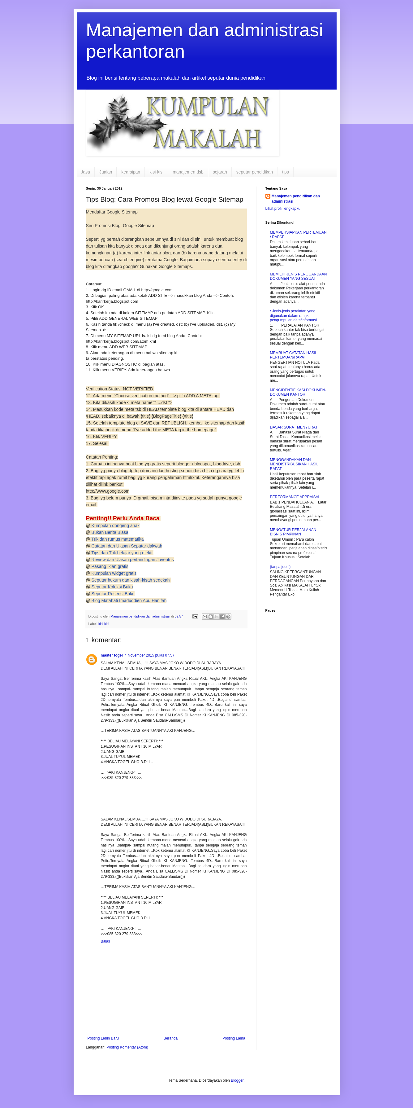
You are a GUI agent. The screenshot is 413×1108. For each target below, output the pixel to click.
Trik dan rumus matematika (117, 539)
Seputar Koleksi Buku (112, 586)
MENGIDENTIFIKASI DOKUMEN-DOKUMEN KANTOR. (298, 392)
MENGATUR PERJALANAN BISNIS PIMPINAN (293, 532)
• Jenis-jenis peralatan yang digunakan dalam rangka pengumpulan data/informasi (293, 315)
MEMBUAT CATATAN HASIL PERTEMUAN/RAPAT (293, 355)
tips (285, 171)
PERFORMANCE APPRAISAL (295, 497)
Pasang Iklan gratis (110, 566)
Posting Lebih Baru (103, 1038)
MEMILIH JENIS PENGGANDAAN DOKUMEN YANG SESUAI (298, 276)
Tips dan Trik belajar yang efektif (122, 552)
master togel (112, 655)
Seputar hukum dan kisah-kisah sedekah (131, 580)
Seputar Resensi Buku (113, 593)
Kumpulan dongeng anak (116, 525)
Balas (105, 941)
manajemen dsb (188, 171)
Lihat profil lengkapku (282, 208)
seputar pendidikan (254, 171)
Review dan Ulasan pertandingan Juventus (133, 559)
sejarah (220, 171)
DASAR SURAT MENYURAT (294, 427)
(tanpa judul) (280, 567)
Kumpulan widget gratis (114, 573)
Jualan (105, 171)
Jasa (85, 171)
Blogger (237, 1080)
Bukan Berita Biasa (110, 532)
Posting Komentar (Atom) (127, 1047)
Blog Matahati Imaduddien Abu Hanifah (129, 600)
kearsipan (130, 171)
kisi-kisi (156, 171)
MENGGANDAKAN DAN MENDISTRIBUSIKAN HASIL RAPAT (294, 464)
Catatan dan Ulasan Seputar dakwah (127, 545)
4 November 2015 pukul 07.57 (149, 655)
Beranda (171, 1038)
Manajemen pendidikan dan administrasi (296, 199)
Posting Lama (233, 1038)
